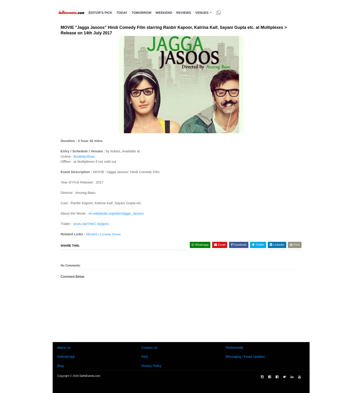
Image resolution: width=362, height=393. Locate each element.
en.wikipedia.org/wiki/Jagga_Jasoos (115, 213)
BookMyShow (84, 156)
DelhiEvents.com (89, 376)
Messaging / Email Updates (245, 356)
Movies (91, 234)
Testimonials (234, 347)
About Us (64, 347)
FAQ (144, 356)
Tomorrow (141, 13)
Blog (60, 366)
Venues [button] (203, 13)
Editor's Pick (100, 13)
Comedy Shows (110, 234)
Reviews (183, 13)
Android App (66, 356)
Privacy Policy (151, 366)
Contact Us (149, 347)
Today (121, 13)
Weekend (164, 13)
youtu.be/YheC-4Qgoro (91, 224)
